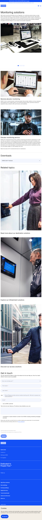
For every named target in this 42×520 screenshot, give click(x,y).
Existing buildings (5, 487)
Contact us (3, 452)
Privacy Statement (21, 421)
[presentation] (9, 426)
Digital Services (4, 490)
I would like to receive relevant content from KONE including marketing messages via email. (20, 417)
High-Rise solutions (5, 482)
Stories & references (5, 495)
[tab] (18, 65)
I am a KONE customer (7, 403)
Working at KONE (4, 455)
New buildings (4, 485)
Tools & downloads (5, 493)
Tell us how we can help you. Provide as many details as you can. (16, 406)
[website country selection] (38, 5)
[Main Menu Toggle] (40, 6)
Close (40, 1)
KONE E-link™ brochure (7, 160)
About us (3, 498)
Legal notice (3, 504)
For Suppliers (3, 457)
